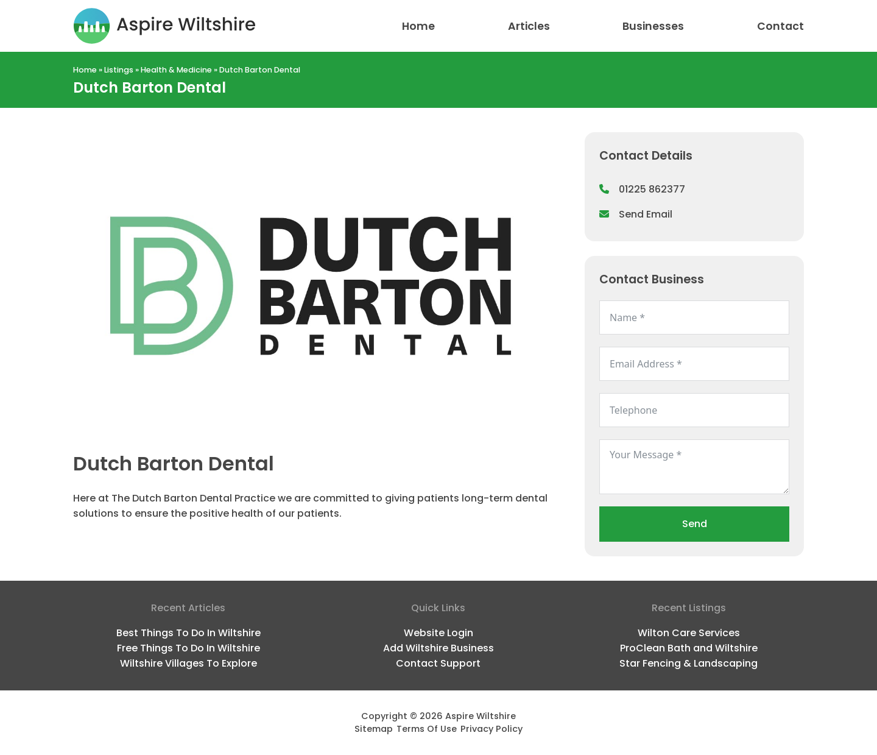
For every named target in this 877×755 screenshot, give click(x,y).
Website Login (438, 633)
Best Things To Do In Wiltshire (188, 633)
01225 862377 (642, 189)
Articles (529, 26)
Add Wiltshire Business (438, 648)
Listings (118, 70)
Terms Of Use (426, 729)
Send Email (635, 214)
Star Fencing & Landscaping (688, 663)
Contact (780, 26)
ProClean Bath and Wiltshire (689, 648)
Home (418, 26)
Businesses (653, 26)
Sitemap (373, 729)
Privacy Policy (491, 729)
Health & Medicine (176, 70)
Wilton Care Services (689, 633)
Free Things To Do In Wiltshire (188, 648)
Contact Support (438, 663)
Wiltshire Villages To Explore (188, 663)
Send (694, 524)
